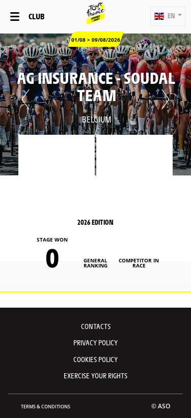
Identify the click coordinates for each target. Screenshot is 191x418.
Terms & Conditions (45, 406)
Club (36, 16)
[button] (167, 16)
